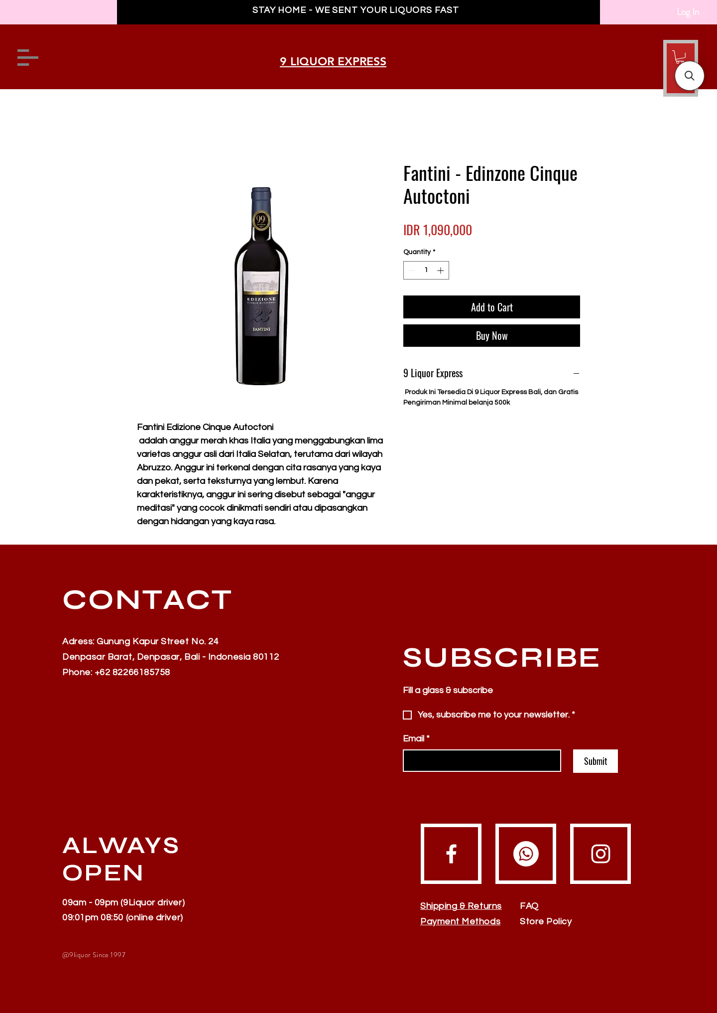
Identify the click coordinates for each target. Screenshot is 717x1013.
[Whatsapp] (526, 854)
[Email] (479, 760)
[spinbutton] (426, 270)
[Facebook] (451, 854)
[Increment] (441, 270)
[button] (680, 57)
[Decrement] (411, 270)
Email (416, 738)
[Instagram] (600, 854)
